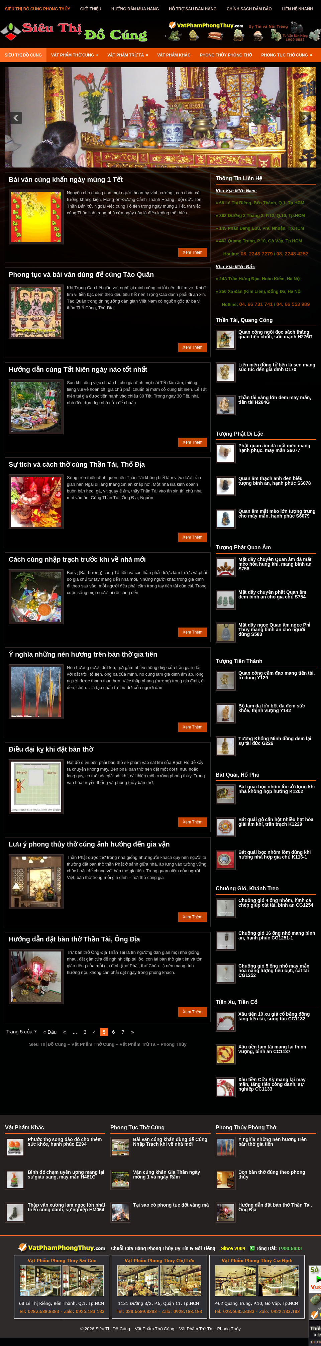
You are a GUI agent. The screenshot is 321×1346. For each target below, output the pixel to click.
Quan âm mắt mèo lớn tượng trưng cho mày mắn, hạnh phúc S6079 (277, 514)
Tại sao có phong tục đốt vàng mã (171, 1205)
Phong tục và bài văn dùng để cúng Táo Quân (81, 274)
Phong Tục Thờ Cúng (289, 53)
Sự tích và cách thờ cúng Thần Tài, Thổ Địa (77, 464)
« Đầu (50, 1032)
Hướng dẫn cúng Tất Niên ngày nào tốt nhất (78, 369)
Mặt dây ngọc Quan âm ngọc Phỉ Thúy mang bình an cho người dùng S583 (274, 629)
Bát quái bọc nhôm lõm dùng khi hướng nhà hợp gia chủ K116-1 (274, 855)
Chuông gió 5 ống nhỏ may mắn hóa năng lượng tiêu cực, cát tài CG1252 (273, 970)
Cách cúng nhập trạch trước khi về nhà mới (77, 559)
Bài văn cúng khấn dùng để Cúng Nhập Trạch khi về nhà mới (170, 1142)
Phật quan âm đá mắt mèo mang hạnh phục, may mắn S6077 (274, 448)
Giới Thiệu (90, 9)
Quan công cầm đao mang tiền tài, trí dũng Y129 (276, 675)
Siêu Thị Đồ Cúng (23, 55)
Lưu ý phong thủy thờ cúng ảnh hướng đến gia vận (89, 844)
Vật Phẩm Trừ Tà (129, 53)
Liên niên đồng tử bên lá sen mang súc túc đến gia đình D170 (276, 367)
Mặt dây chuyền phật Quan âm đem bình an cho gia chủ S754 (272, 594)
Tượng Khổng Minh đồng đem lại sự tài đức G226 (274, 741)
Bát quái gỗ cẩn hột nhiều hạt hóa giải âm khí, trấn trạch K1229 (275, 822)
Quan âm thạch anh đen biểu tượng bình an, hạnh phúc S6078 (274, 481)
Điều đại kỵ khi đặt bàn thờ (51, 749)
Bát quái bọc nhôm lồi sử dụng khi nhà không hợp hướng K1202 (276, 789)
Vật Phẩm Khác (173, 55)
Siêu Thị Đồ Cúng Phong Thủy (37, 9)
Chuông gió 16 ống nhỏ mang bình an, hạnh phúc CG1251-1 (276, 935)
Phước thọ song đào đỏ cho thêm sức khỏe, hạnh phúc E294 (65, 1142)
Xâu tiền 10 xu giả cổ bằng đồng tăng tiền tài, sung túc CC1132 (274, 1016)
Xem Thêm (192, 252)
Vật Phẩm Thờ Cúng (77, 53)
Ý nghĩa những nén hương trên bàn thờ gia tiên (83, 654)
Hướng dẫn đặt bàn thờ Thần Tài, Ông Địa (74, 939)
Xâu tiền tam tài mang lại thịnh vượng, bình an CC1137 (272, 1049)
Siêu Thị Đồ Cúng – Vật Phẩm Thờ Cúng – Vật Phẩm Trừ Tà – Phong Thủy (168, 1328)
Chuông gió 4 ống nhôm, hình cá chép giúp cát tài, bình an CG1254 (275, 903)
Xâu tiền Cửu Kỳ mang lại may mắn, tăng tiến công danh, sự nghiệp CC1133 (272, 1084)
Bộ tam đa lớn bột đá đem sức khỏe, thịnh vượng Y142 (271, 708)
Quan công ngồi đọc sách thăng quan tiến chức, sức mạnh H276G (275, 334)
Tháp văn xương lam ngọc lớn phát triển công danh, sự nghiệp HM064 (66, 1207)
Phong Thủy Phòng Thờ (226, 55)
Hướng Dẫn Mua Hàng (135, 9)
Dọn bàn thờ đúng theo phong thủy (271, 1174)
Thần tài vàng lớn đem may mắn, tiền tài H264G (274, 400)
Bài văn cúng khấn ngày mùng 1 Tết (66, 179)
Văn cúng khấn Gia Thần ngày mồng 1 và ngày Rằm (166, 1174)
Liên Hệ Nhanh (297, 9)
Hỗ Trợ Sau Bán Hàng (193, 9)
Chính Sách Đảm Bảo (249, 9)
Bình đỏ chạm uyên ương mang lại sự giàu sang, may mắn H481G (66, 1174)
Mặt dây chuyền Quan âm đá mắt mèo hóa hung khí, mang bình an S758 (275, 564)
